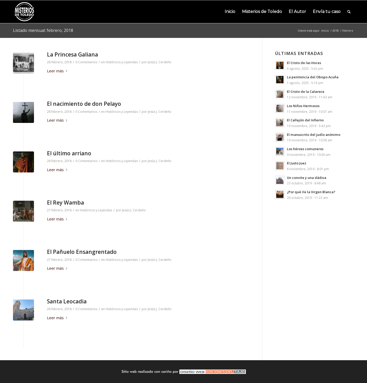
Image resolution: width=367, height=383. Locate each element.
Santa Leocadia (67, 301)
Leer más (58, 70)
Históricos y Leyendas (122, 62)
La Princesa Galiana (72, 54)
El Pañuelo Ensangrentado (82, 251)
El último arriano (69, 153)
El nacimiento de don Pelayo (84, 103)
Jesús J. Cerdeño (159, 62)
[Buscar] (349, 11)
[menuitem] (230, 11)
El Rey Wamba (65, 202)
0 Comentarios (86, 62)
